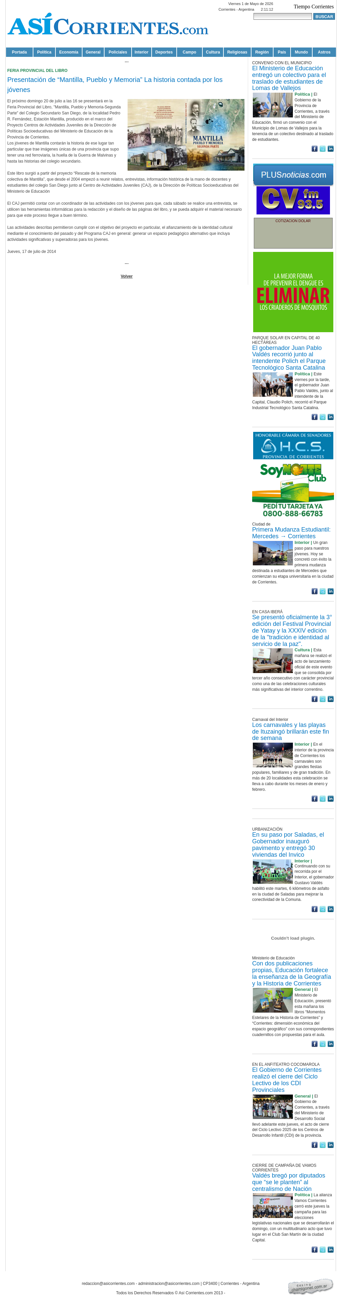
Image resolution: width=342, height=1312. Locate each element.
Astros (324, 52)
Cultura (213, 52)
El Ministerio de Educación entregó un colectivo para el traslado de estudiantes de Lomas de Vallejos (289, 78)
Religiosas (237, 52)
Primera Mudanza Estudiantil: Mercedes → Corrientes (291, 533)
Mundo (301, 52)
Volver (127, 276)
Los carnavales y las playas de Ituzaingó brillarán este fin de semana (290, 732)
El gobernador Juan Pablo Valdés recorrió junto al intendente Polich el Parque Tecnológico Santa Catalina (289, 358)
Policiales (118, 52)
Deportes (164, 52)
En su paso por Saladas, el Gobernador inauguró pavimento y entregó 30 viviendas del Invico (288, 844)
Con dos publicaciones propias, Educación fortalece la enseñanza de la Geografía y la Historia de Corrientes (291, 973)
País (282, 52)
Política (44, 52)
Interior (141, 52)
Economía (68, 52)
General (93, 52)
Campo (189, 52)
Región (262, 52)
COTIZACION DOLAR (293, 221)
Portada (19, 52)
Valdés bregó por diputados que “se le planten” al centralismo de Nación (288, 1182)
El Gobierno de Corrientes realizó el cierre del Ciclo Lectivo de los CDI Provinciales (287, 1079)
